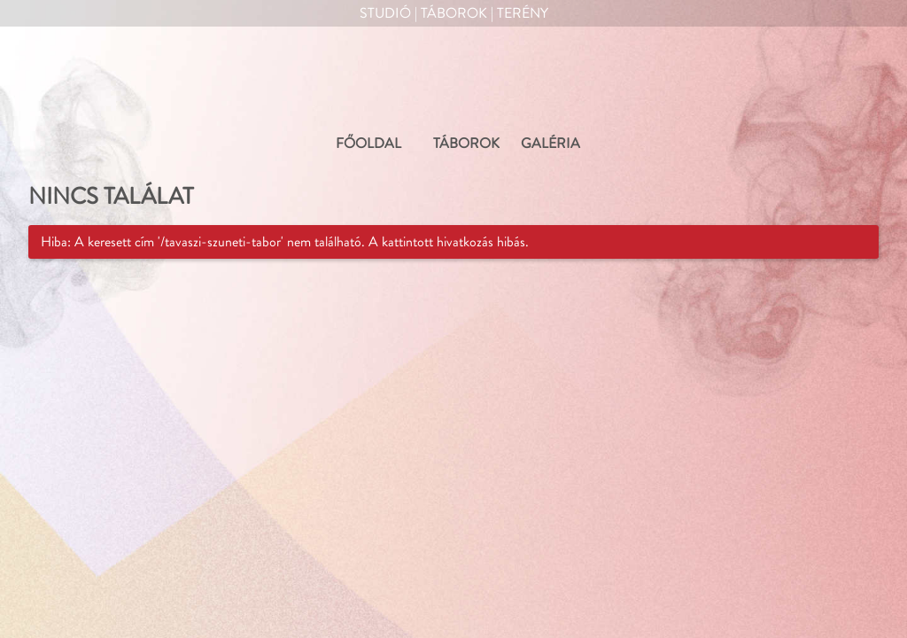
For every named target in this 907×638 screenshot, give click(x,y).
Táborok (454, 13)
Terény (522, 13)
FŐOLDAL (368, 143)
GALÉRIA (550, 143)
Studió (385, 13)
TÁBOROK (466, 143)
